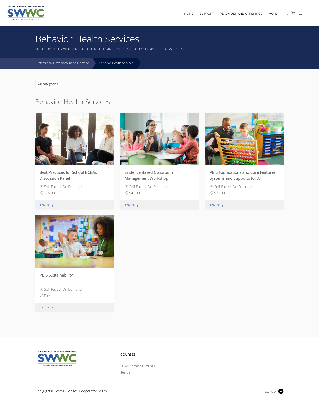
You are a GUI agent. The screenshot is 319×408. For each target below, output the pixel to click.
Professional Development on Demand (62, 63)
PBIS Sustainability (56, 275)
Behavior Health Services (116, 63)
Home (189, 13)
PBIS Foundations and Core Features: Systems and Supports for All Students (243, 178)
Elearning (46, 204)
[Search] (286, 13)
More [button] (273, 13)
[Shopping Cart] (293, 13)
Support (207, 13)
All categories (48, 84)
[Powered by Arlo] (274, 391)
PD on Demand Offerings (241, 13)
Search (125, 372)
